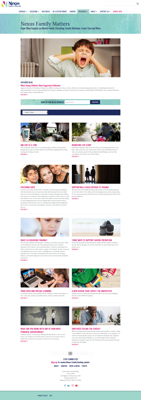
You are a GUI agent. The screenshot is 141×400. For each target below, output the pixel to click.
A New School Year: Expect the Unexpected (92, 291)
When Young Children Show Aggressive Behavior (41, 85)
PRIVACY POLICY (43, 395)
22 (77, 353)
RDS (51, 395)
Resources (83, 11)
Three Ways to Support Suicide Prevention (92, 240)
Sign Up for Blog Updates (52, 102)
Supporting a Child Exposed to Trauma (90, 187)
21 (74, 353)
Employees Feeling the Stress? (86, 328)
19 (66, 353)
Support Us (104, 11)
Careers (73, 11)
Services (22, 11)
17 (59, 353)
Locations (34, 11)
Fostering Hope (28, 187)
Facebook (65, 385)
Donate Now (117, 11)
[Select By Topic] (34, 112)
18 (63, 353)
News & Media (75, 366)
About (93, 11)
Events (85, 366)
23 (81, 353)
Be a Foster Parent (60, 11)
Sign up (54, 362)
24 (85, 353)
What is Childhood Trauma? (34, 240)
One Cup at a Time (29, 145)
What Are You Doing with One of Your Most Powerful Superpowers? (41, 330)
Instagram (72, 385)
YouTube (76, 385)
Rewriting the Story (81, 145)
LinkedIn (68, 385)
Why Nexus (46, 11)
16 (56, 353)
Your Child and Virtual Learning (36, 291)
